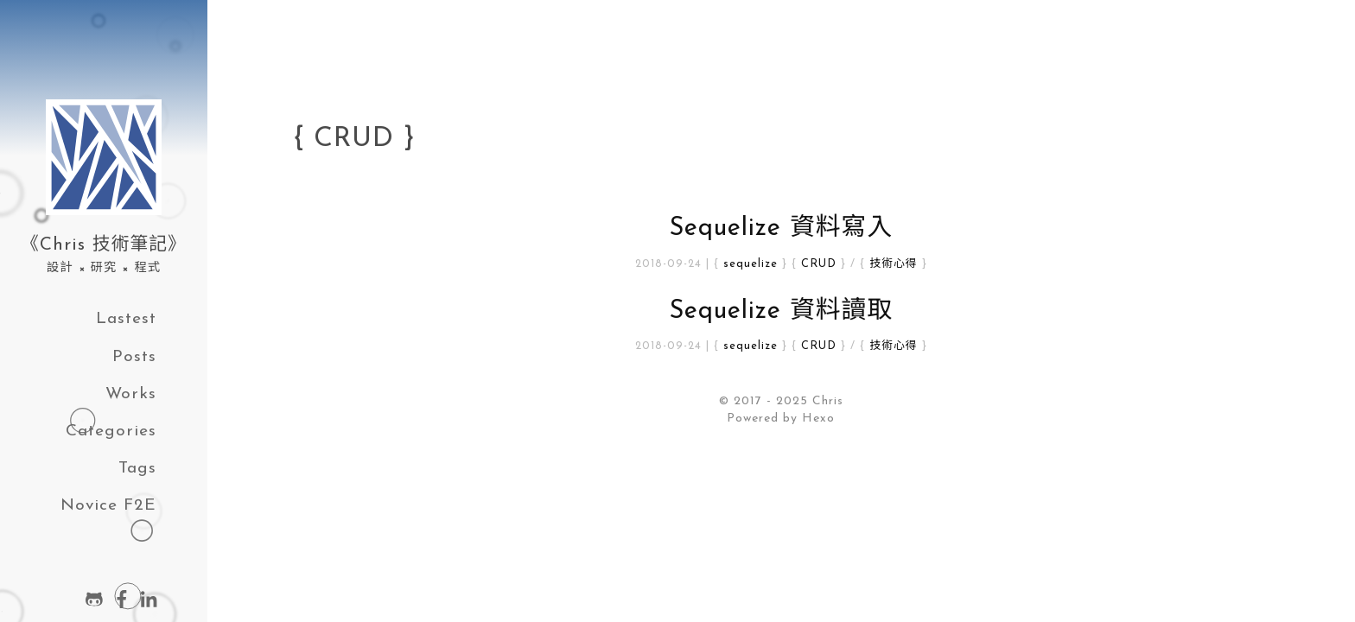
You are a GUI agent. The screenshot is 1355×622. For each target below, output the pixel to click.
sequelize (750, 264)
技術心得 (893, 264)
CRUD (819, 264)
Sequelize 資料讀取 (781, 311)
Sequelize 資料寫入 (781, 228)
